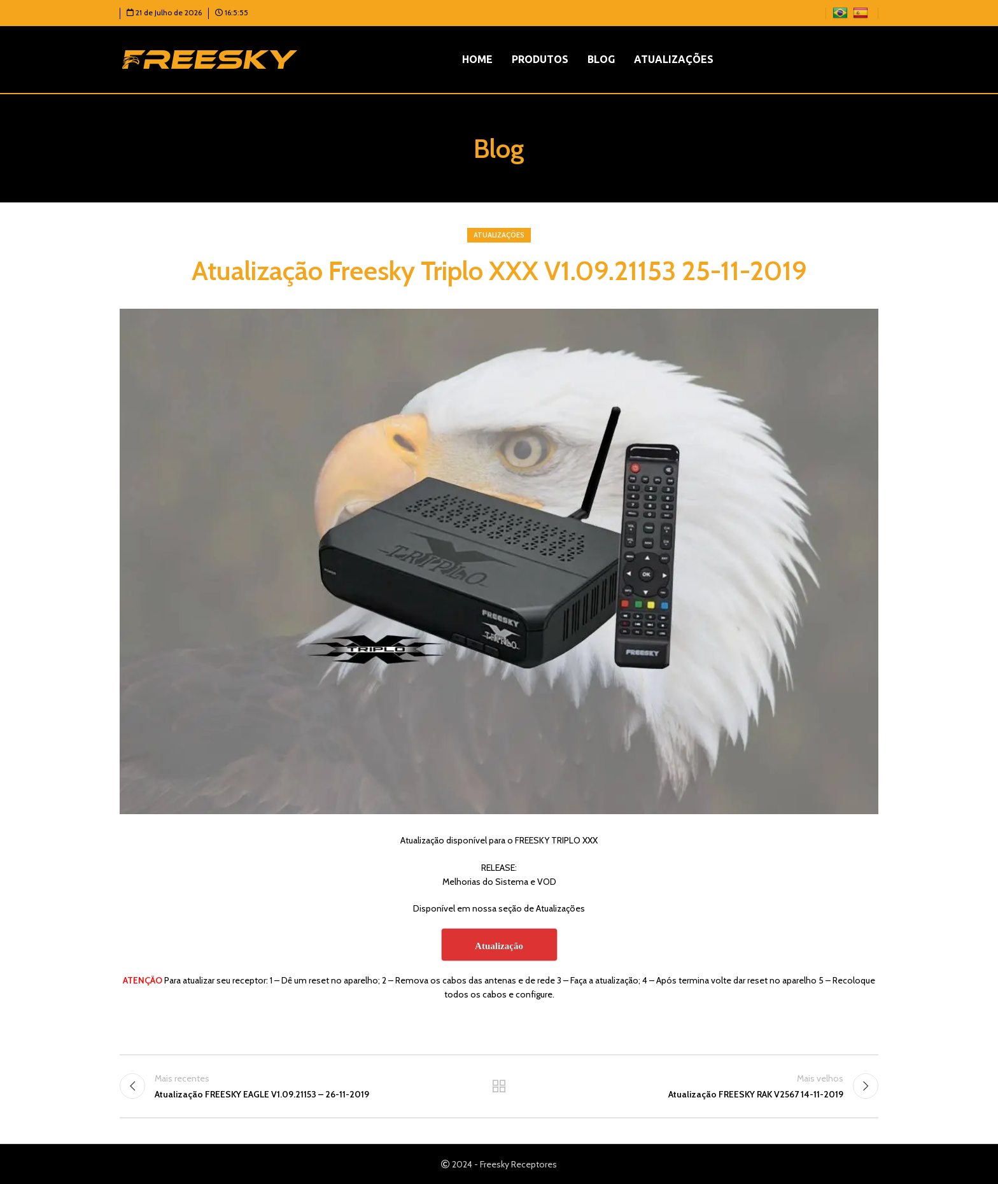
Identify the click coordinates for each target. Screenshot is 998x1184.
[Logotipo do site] (210, 58)
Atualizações (499, 234)
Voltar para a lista (499, 1086)
